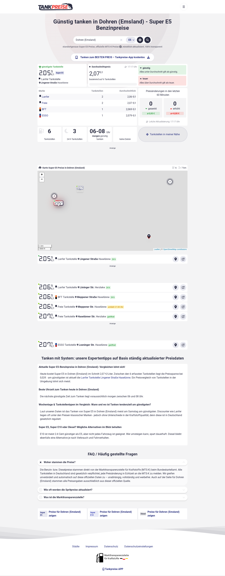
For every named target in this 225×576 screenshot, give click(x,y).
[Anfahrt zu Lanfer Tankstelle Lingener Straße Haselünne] (175, 259)
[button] (149, 237)
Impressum (92, 546)
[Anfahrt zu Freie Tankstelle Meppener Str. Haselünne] (175, 307)
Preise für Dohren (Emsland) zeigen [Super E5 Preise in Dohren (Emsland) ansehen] (60, 513)
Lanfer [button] (45, 96)
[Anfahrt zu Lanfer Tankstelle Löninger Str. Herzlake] (175, 287)
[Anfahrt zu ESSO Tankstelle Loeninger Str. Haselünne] (175, 345)
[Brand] (55, 7)
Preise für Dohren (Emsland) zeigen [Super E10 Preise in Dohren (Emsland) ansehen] (111, 513)
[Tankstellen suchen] (147, 40)
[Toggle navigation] (184, 6)
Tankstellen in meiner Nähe (163, 134)
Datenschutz (111, 546)
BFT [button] (44, 109)
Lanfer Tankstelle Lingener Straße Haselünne (105, 377)
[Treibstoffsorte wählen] (131, 40)
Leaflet (157, 249)
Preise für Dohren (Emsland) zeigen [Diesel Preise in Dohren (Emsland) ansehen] (160, 513)
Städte (75, 546)
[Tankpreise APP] (113, 569)
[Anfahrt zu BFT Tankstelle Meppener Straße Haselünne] (175, 297)
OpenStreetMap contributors (175, 249)
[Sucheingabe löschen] (121, 39)
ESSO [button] (45, 115)
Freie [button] (44, 103)
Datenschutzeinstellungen (138, 546)
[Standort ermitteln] (140, 40)
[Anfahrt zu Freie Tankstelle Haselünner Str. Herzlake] (175, 316)
